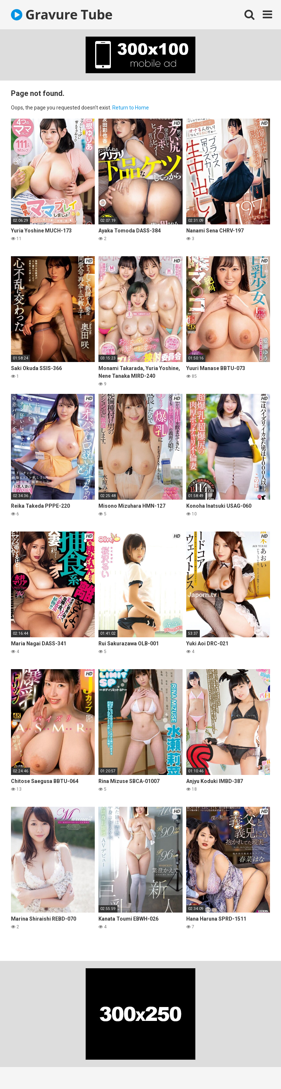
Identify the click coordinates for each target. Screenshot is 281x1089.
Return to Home (130, 108)
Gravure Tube (61, 14)
